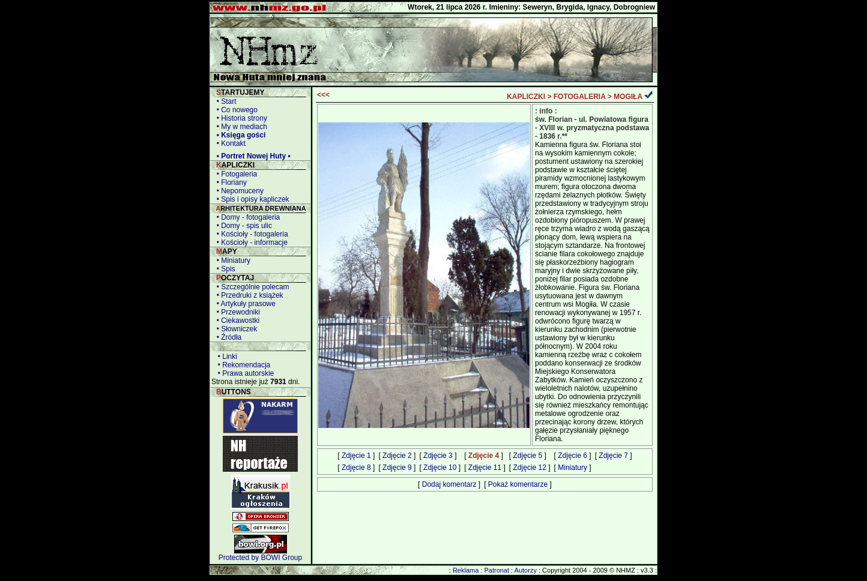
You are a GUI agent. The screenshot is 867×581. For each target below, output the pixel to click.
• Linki (225, 356)
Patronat (496, 570)
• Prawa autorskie (244, 373)
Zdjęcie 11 (484, 467)
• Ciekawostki (236, 320)
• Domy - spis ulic (242, 225)
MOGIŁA (628, 96)
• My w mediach (240, 126)
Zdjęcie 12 (529, 467)
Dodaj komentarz (449, 484)
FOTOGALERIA (580, 96)
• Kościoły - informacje (250, 242)
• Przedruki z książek (248, 295)
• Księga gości (239, 135)
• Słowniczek (235, 329)
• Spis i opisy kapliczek (251, 199)
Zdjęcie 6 (572, 455)
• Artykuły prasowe (244, 304)
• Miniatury (231, 260)
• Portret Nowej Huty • (252, 156)
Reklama (466, 570)
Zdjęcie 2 (397, 455)
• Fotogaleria (235, 174)
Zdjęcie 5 (528, 455)
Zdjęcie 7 (613, 455)
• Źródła (227, 337)
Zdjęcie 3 (438, 455)
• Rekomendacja (242, 365)
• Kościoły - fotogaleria (250, 234)
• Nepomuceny (238, 191)
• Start (225, 101)
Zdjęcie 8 (356, 467)
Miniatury (572, 467)
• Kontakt (229, 143)
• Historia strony (240, 118)
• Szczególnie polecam (251, 287)
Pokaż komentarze (518, 484)
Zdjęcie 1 (356, 455)
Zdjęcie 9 (397, 467)
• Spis (224, 269)
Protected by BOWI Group (260, 557)
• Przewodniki (236, 312)
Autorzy (526, 570)
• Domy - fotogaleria (246, 217)
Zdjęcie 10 (439, 467)
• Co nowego (235, 110)
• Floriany (230, 182)
